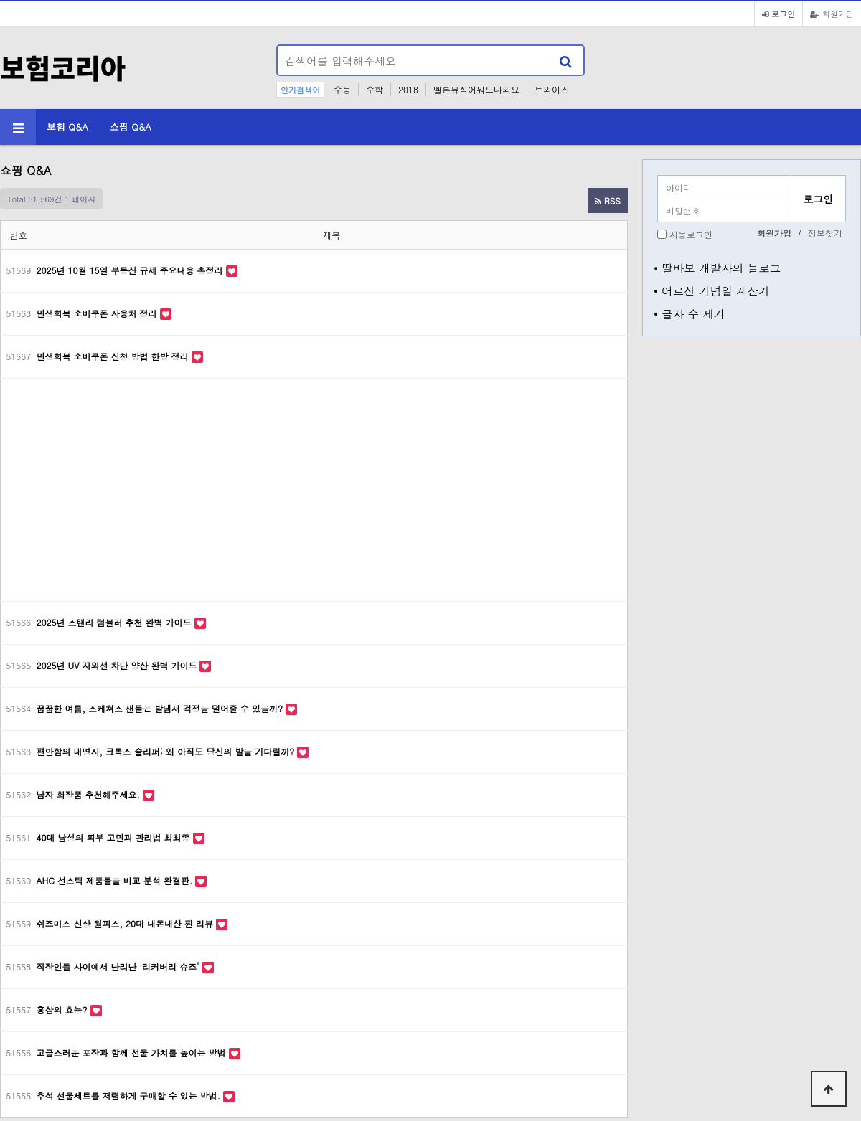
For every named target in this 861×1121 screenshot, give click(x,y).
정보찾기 (825, 233)
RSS (608, 200)
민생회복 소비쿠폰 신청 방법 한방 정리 (114, 356)
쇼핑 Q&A (130, 126)
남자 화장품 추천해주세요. (90, 794)
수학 (374, 89)
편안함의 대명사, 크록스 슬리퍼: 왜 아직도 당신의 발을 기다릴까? (167, 751)
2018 (408, 89)
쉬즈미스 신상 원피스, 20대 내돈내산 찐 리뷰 (127, 923)
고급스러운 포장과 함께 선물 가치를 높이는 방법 (133, 1052)
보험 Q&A (67, 126)
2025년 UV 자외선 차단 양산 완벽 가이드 (118, 665)
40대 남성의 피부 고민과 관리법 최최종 (115, 837)
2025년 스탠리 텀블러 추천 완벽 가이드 (115, 622)
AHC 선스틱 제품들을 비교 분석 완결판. (116, 880)
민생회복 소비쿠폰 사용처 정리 (98, 313)
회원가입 (832, 13)
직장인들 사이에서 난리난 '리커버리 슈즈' (119, 966)
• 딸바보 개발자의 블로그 (717, 267)
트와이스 (552, 89)
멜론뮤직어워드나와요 (476, 89)
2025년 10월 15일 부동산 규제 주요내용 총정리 (131, 270)
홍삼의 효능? (63, 1009)
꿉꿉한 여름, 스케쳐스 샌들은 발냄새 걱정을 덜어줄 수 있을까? (161, 708)
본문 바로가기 (0, 0)
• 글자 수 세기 (689, 313)
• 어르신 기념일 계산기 (712, 290)
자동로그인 (690, 234)
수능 (342, 89)
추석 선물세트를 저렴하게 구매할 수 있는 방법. (130, 1095)
